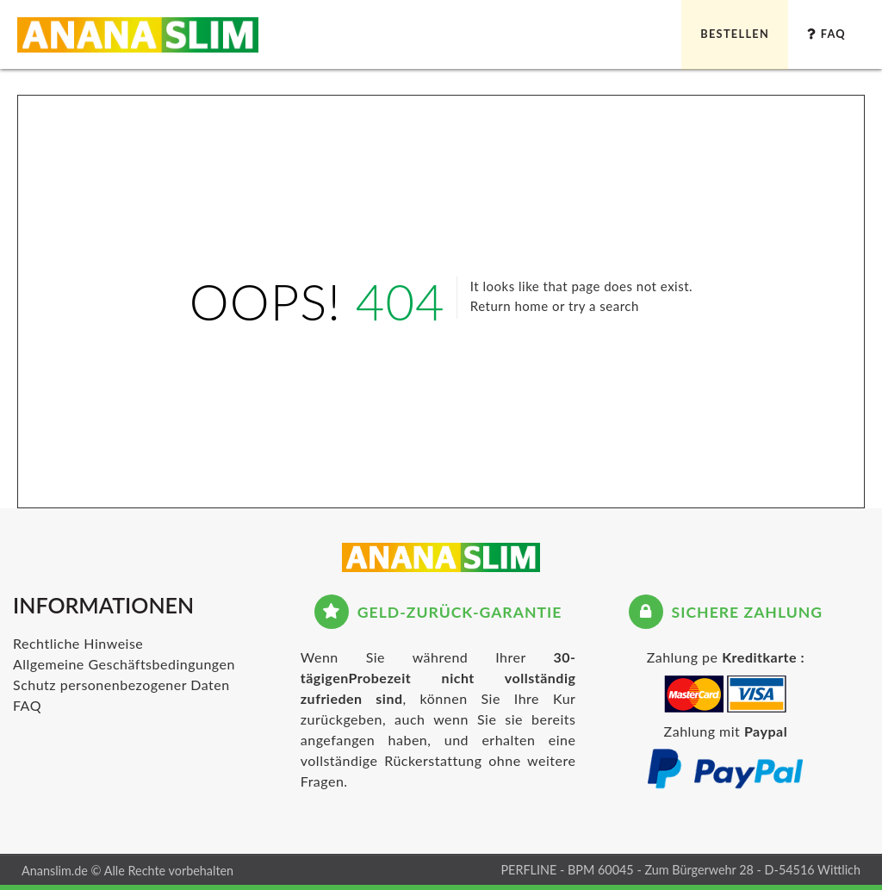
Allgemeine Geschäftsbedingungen (124, 664)
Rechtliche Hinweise (78, 643)
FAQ (27, 705)
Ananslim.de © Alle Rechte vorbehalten (127, 870)
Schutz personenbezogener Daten (121, 684)
